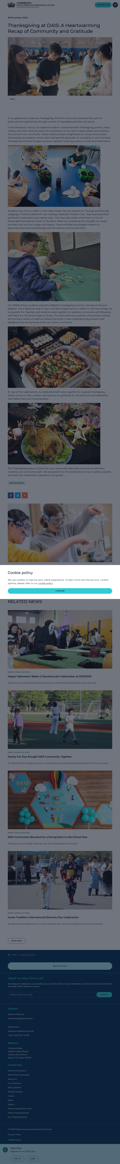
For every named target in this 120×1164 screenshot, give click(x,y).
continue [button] (60, 591)
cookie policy (45, 583)
